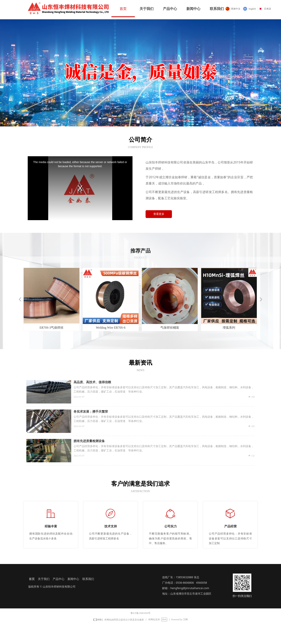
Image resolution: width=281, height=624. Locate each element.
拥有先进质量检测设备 (89, 441)
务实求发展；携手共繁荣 (91, 411)
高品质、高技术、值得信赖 (92, 382)
